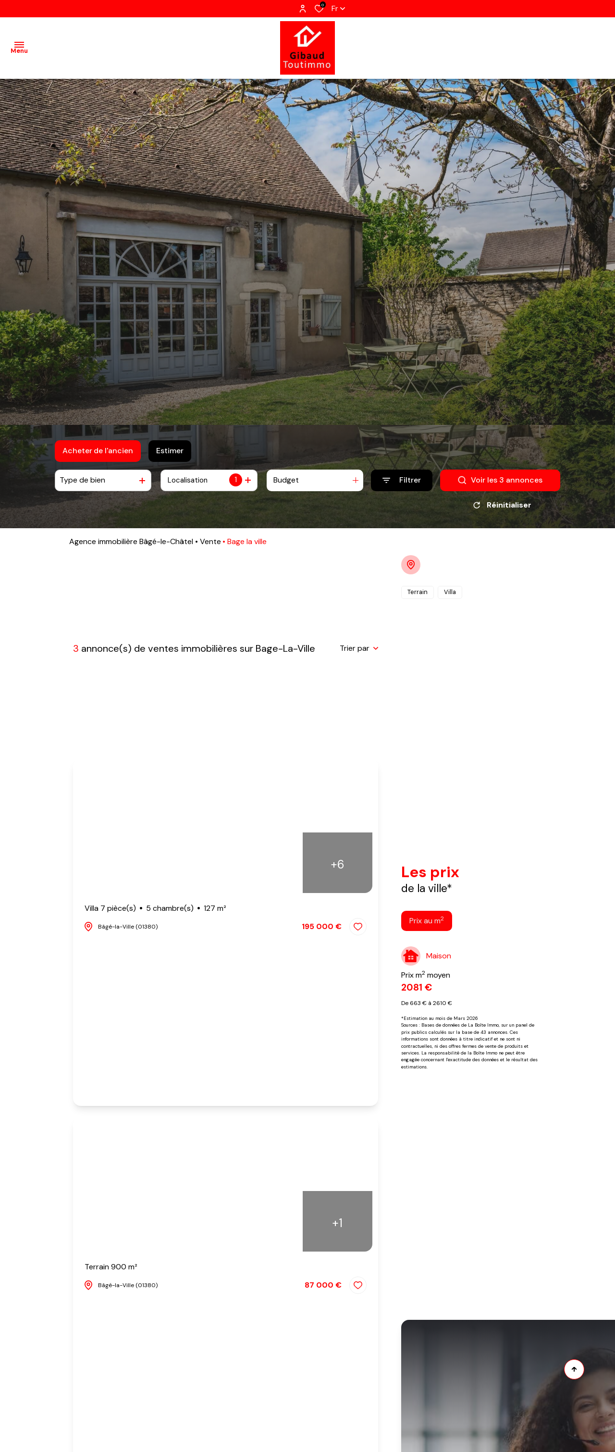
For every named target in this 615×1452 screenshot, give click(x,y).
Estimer (170, 451)
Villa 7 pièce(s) (155, 912)
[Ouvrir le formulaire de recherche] (401, 480)
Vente (210, 545)
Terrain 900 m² (111, 1270)
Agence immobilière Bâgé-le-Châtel (131, 545)
